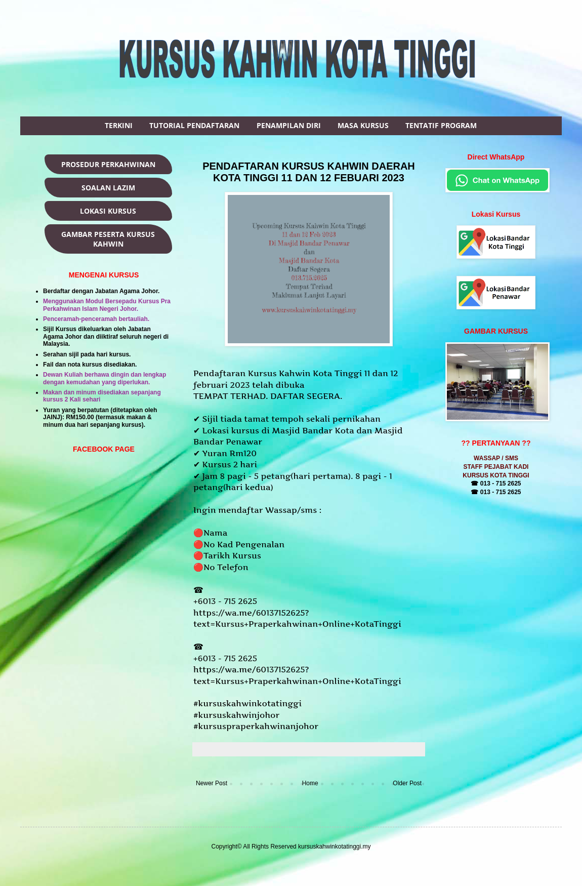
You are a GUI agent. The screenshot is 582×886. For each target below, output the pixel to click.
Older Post (407, 783)
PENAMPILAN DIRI (289, 125)
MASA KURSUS (363, 125)
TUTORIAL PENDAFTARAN (194, 125)
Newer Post (211, 783)
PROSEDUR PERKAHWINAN (108, 164)
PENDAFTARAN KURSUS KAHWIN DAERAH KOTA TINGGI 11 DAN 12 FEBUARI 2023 (308, 171)
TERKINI (119, 125)
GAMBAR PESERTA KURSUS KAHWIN (108, 239)
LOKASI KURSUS (108, 211)
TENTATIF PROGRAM (441, 125)
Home (310, 783)
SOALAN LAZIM (108, 187)
